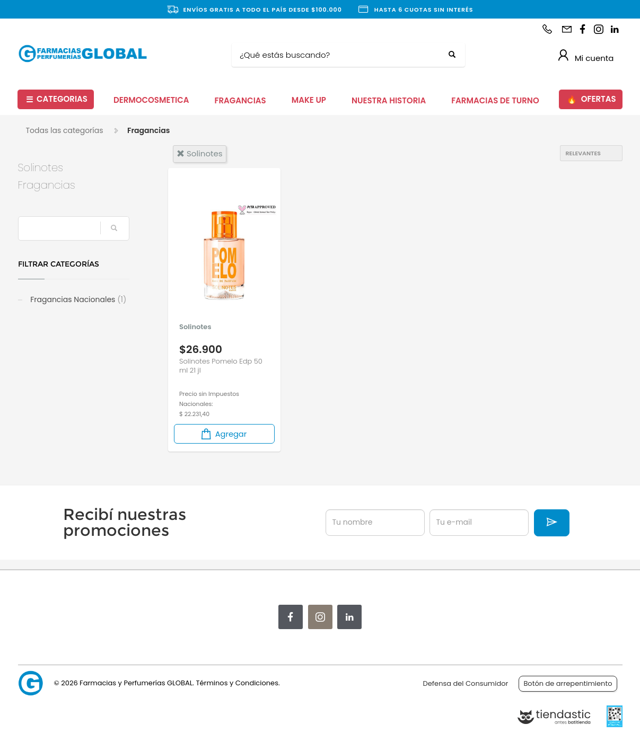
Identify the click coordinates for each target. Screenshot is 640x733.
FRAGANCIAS (240, 100)
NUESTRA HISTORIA (389, 100)
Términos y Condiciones (237, 683)
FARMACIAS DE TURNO (495, 100)
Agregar (223, 433)
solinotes (200, 153)
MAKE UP (309, 99)
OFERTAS (591, 99)
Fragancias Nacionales (78, 299)
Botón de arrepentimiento (567, 683)
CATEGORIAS (56, 99)
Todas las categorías (64, 130)
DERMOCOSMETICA (151, 99)
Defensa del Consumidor (466, 683)
